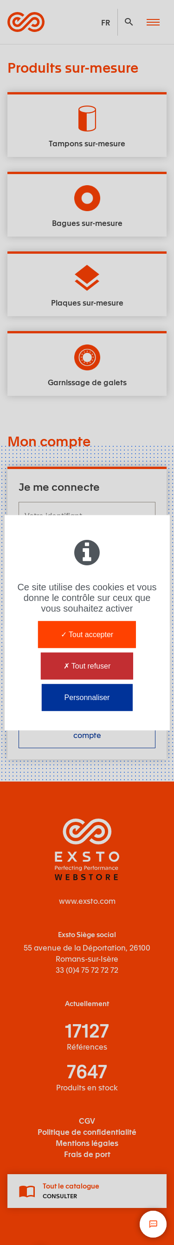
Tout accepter (87, 634)
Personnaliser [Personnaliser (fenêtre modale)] (87, 697)
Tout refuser (87, 665)
